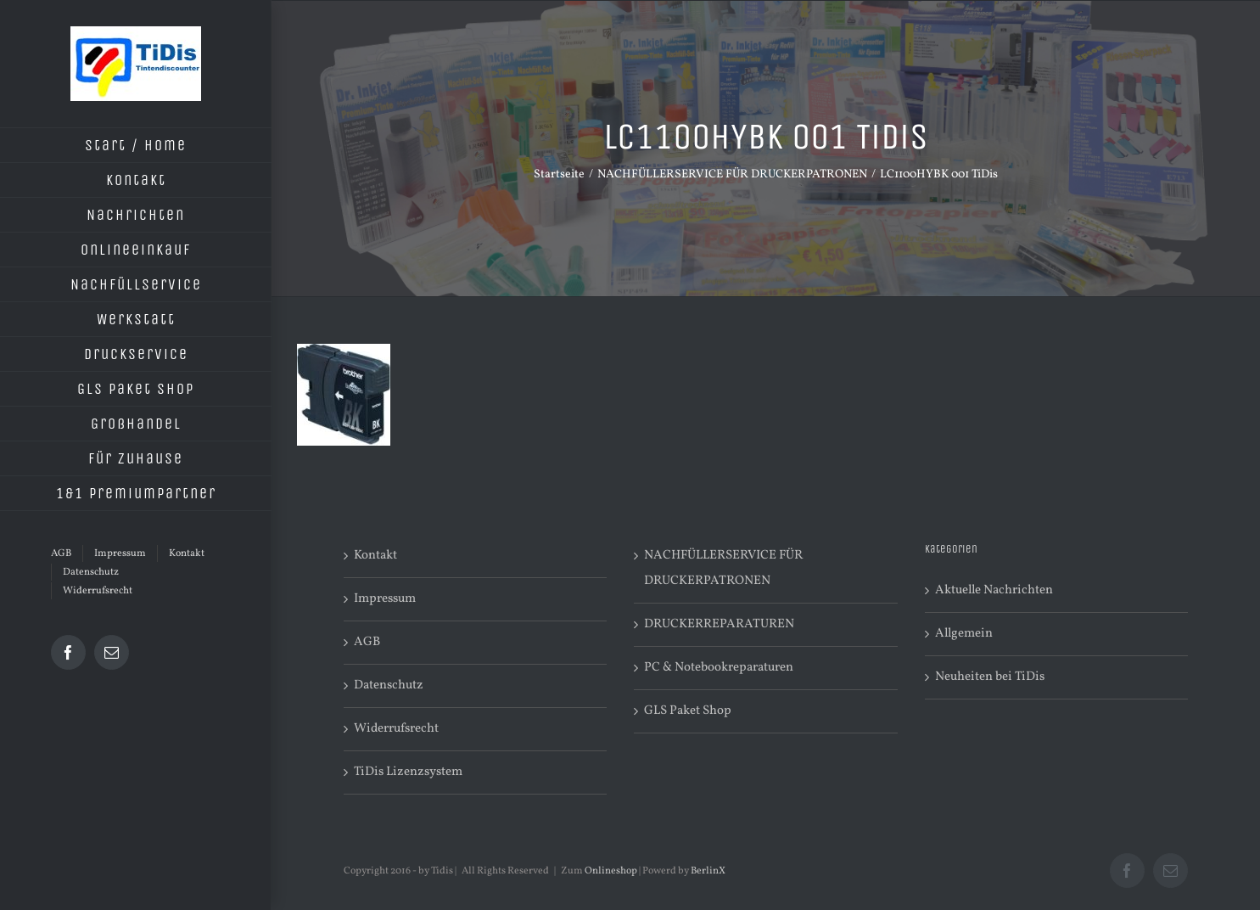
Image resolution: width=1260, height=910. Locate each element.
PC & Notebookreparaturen (718, 668)
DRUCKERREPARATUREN (719, 624)
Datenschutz (388, 685)
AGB (367, 642)
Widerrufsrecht (396, 729)
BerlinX (708, 871)
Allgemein (964, 634)
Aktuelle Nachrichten (994, 590)
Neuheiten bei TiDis (989, 677)
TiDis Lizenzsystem (408, 772)
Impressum (385, 599)
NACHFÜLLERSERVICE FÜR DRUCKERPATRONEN (723, 568)
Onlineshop (611, 871)
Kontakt (375, 556)
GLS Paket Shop (687, 711)
